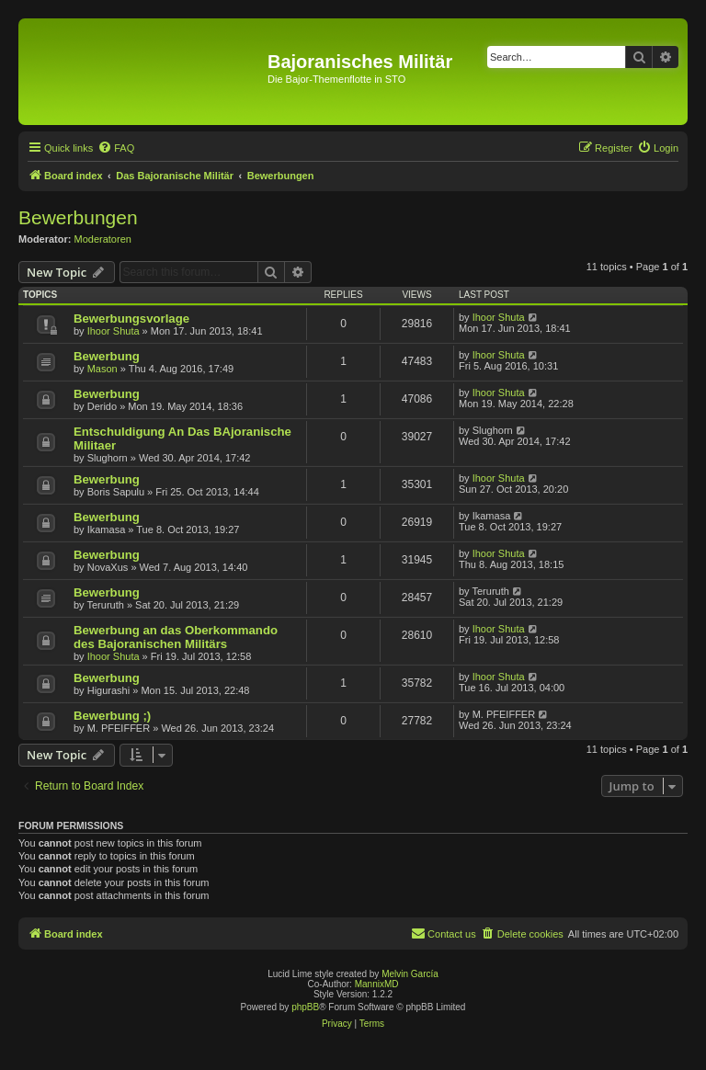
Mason (102, 368)
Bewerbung (107, 356)
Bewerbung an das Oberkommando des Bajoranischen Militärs (176, 637)
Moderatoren (102, 239)
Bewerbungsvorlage (131, 318)
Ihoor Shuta (113, 330)
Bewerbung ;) (112, 716)
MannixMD (377, 984)
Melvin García (409, 974)
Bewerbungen (78, 217)
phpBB (305, 1007)
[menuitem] (115, 148)
